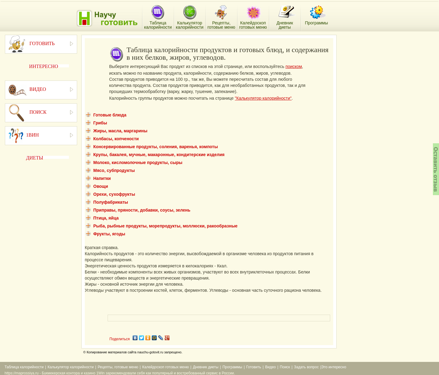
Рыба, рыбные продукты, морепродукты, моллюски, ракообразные (165, 225)
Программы (232, 367)
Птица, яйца (106, 218)
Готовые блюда (110, 114)
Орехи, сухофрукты (114, 194)
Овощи (100, 186)
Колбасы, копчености (116, 138)
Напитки (102, 178)
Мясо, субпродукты (114, 170)
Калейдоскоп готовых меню (165, 367)
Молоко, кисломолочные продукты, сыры (137, 162)
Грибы (100, 122)
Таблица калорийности (24, 367)
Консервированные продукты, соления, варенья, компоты (155, 146)
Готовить (253, 367)
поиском (293, 66)
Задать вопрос (306, 367)
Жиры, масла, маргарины (120, 130)
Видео (270, 367)
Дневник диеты (206, 367)
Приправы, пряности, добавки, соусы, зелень (141, 210)
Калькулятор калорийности (71, 367)
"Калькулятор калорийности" (263, 98)
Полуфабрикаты (110, 202)
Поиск (285, 367)
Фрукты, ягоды (109, 233)
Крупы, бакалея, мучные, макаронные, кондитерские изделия (158, 154)
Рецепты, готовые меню (118, 367)
